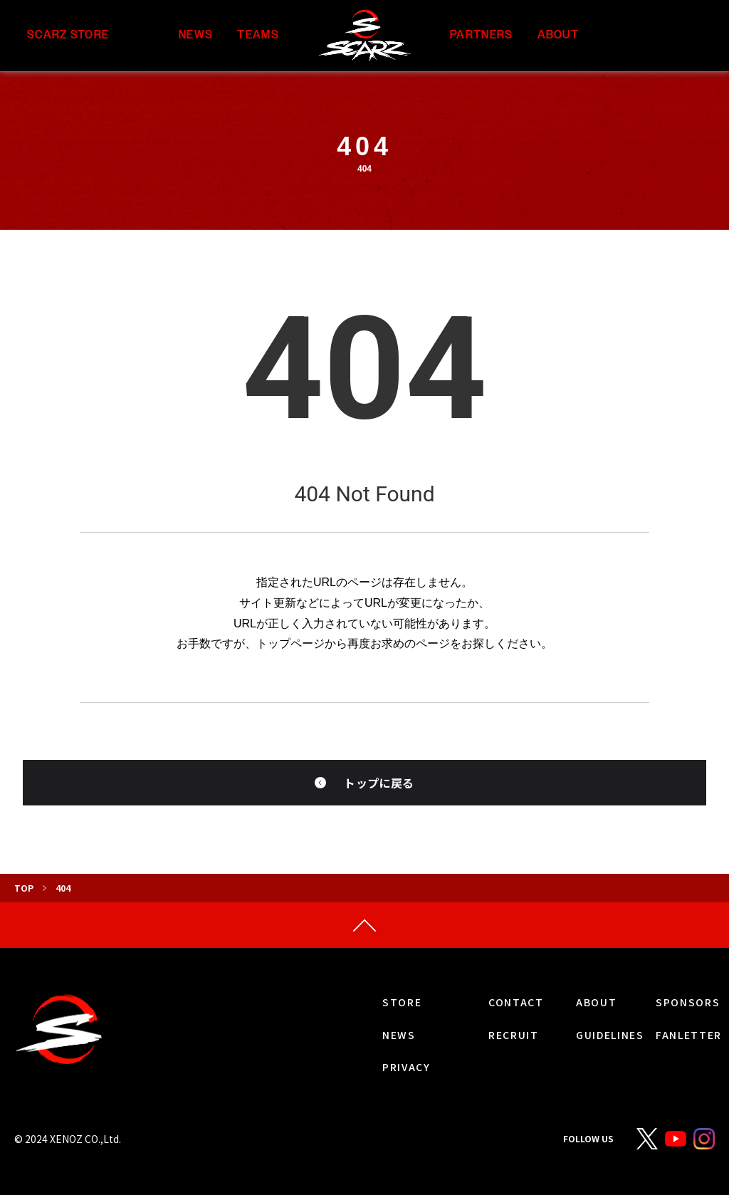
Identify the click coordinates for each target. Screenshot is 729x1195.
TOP (23, 888)
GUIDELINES (610, 1035)
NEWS (196, 35)
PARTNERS (481, 35)
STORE (401, 1002)
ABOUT (558, 35)
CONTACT (516, 1002)
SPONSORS (688, 1002)
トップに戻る (379, 782)
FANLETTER (689, 1035)
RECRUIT (513, 1035)
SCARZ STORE (68, 35)
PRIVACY (406, 1067)
